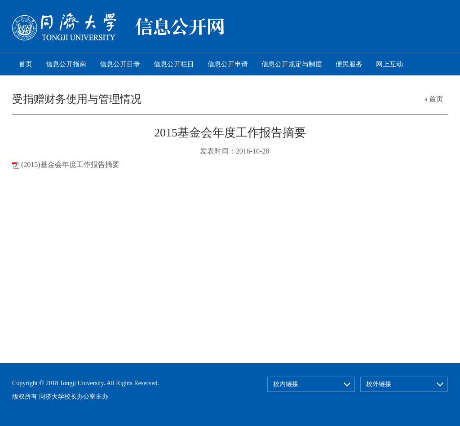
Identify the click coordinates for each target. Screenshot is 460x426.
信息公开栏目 (174, 64)
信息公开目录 (120, 64)
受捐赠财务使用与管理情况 (77, 99)
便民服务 (349, 64)
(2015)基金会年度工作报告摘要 (70, 164)
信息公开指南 (66, 64)
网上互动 (389, 64)
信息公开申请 (228, 64)
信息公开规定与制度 (291, 64)
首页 (25, 64)
